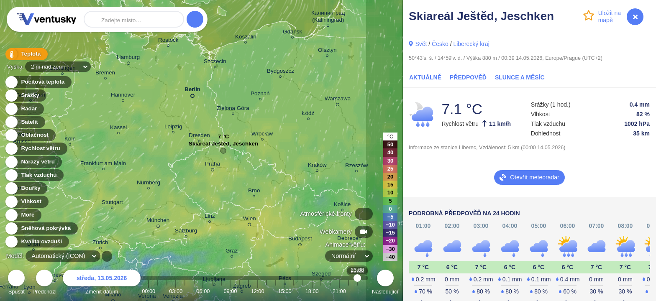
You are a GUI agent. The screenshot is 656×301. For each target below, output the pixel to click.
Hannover (123, 96)
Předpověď (468, 77)
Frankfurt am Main (103, 164)
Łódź (308, 114)
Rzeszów (356, 166)
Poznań (260, 94)
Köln (70, 139)
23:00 (357, 291)
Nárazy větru (33, 162)
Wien (249, 219)
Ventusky (45, 19)
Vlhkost (26, 202)
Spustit (16, 283)
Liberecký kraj (471, 44)
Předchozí (45, 283)
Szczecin (215, 62)
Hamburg (128, 58)
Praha (212, 165)
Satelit (24, 122)
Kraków (317, 166)
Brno (254, 191)
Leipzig (173, 127)
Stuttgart (112, 203)
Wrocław (262, 134)
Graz (232, 251)
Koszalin (245, 37)
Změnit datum (102, 283)
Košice (342, 205)
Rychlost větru (35, 149)
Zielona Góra (233, 109)
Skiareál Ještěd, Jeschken (224, 145)
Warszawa (338, 100)
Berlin (192, 91)
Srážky (25, 95)
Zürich (100, 243)
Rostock (168, 41)
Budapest (300, 240)
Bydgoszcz (280, 72)
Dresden (199, 136)
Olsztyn (327, 51)
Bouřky (26, 188)
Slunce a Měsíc (520, 77)
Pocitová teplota (37, 82)
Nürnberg (148, 183)
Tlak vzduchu (34, 175)
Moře (23, 215)
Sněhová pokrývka (41, 228)
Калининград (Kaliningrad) (328, 18)
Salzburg (186, 231)
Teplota (26, 54)
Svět (421, 44)
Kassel (118, 128)
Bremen (105, 73)
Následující (385, 283)
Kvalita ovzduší (36, 242)
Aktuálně (425, 77)
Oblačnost (30, 135)
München (157, 221)
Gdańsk (292, 32)
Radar (24, 109)
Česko (440, 44)
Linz (210, 217)
